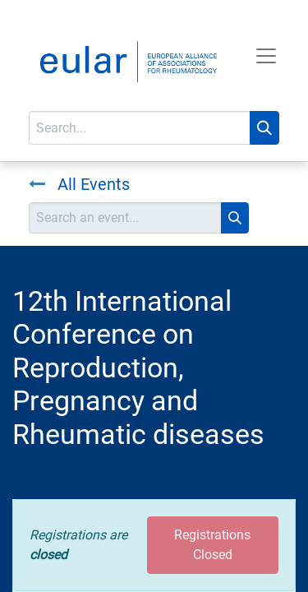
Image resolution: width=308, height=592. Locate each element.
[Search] (264, 128)
